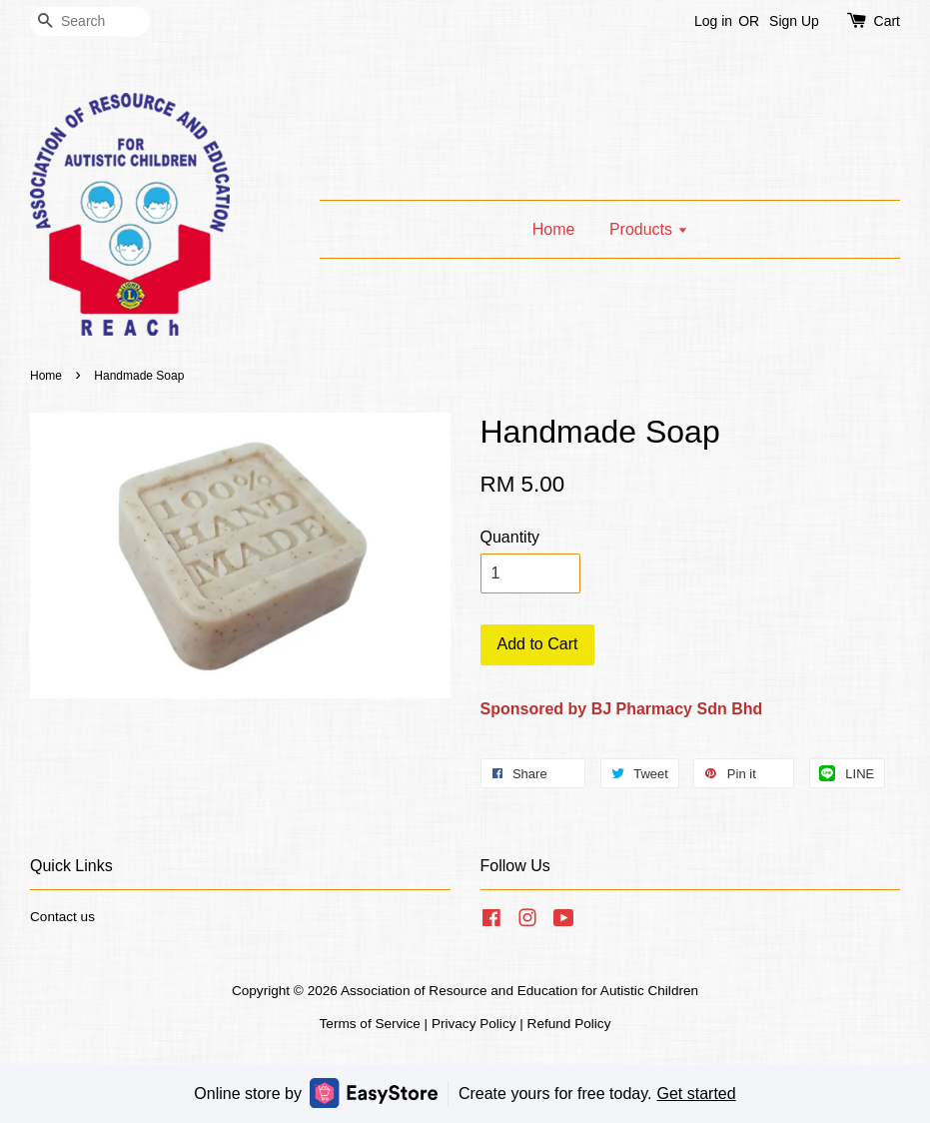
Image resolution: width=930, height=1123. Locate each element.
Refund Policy (569, 1023)
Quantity (510, 537)
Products (648, 229)
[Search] (90, 21)
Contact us (62, 916)
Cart (887, 21)
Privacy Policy (474, 1023)
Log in (713, 21)
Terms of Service (370, 1023)
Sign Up (794, 21)
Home (553, 229)
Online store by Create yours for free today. (464, 1092)
